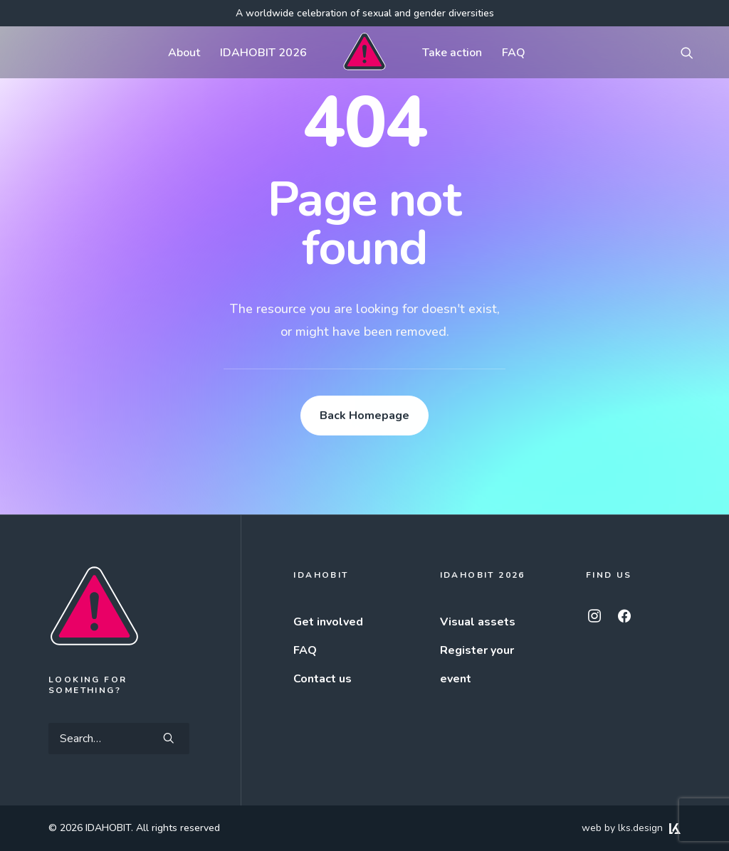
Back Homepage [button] (364, 415)
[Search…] (118, 738)
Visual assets (477, 622)
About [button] (184, 52)
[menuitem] (184, 52)
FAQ (513, 52)
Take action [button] (452, 52)
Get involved (328, 622)
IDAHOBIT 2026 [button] (263, 52)
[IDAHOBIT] (364, 52)
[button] (693, 52)
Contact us (322, 679)
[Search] (118, 738)
